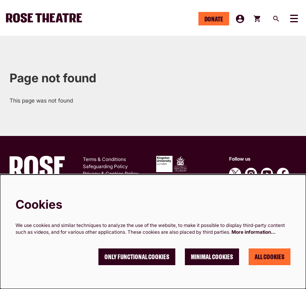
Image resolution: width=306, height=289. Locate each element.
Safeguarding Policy (105, 166)
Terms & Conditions (104, 159)
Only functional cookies (136, 257)
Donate (213, 19)
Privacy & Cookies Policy (111, 174)
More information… (253, 232)
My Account (240, 19)
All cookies (269, 257)
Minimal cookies (212, 257)
